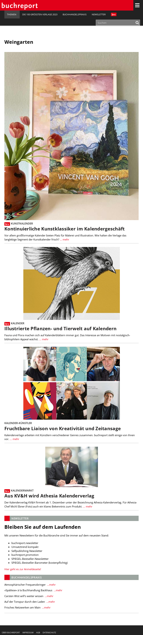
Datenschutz (49, 632)
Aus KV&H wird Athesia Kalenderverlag (49, 496)
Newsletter (99, 14)
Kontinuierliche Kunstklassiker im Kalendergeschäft (64, 229)
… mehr (64, 239)
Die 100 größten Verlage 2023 (39, 14)
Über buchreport (11, 632)
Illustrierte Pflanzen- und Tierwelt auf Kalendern (60, 328)
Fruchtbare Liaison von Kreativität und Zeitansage (62, 428)
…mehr (51, 584)
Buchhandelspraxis (75, 14)
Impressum (28, 632)
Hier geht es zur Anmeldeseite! (22, 569)
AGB (38, 632)
